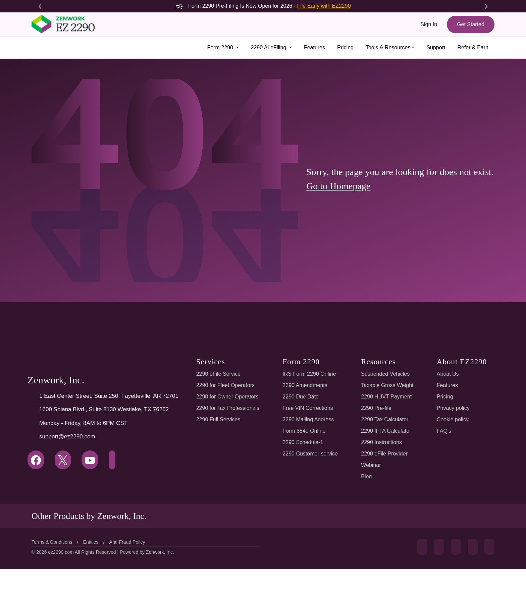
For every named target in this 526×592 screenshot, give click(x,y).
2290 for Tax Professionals (228, 408)
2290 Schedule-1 (303, 442)
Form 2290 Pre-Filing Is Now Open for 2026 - (263, 5)
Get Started (469, 24)
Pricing (343, 47)
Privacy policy (452, 408)
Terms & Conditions (53, 542)
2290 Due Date (301, 396)
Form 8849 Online (304, 431)
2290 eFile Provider (384, 453)
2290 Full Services (217, 419)
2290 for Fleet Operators (226, 385)
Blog (366, 476)
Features (311, 47)
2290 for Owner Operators (227, 396)
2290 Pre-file (376, 408)
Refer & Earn (472, 47)
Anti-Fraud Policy (131, 542)
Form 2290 (217, 47)
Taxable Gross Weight (387, 385)
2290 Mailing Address (308, 419)
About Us (446, 374)
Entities (94, 542)
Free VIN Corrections (308, 408)
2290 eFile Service (218, 374)
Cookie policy (452, 419)
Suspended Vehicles (385, 374)
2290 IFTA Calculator (386, 431)
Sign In (427, 24)
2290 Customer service (310, 453)
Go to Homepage (341, 191)
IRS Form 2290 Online (309, 374)
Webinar (370, 465)
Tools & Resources (386, 47)
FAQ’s (443, 431)
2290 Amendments (305, 385)
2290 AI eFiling (265, 47)
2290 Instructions (381, 442)
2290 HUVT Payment (386, 396)
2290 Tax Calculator (384, 419)
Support (435, 47)
